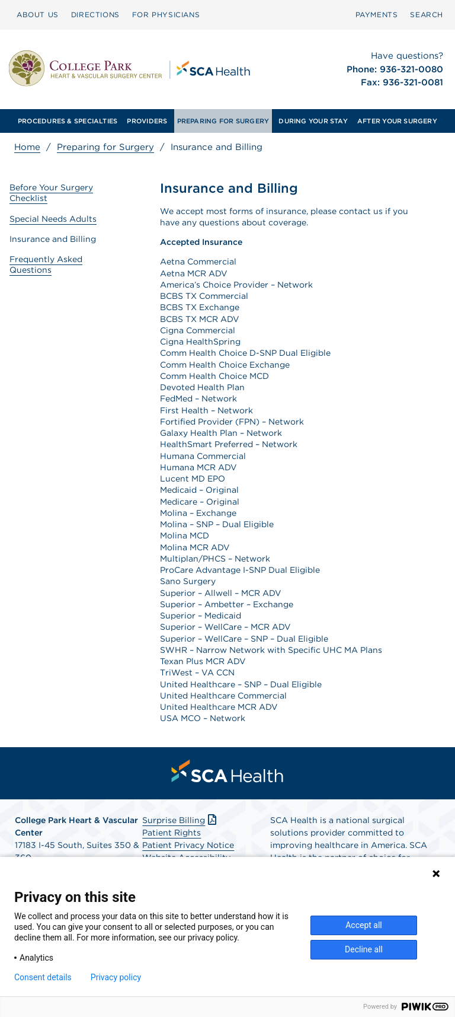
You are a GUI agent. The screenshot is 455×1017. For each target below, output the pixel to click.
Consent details (43, 977)
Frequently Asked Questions (45, 264)
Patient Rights (171, 832)
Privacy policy (116, 977)
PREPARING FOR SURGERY (223, 121)
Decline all (364, 949)
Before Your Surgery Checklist (51, 193)
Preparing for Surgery (105, 147)
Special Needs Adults (53, 219)
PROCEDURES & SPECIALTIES (67, 121)
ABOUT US (38, 14)
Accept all (363, 925)
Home (27, 147)
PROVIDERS (147, 121)
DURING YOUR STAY (313, 121)
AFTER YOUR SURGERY (397, 121)
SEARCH (426, 14)
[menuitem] (37, 15)
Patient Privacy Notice (188, 845)
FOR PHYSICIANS (166, 14)
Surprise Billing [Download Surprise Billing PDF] (180, 820)
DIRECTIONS (95, 14)
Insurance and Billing (52, 239)
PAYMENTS (376, 14)
